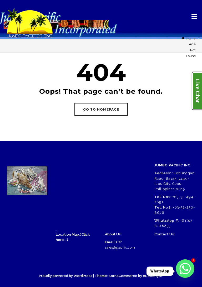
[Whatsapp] (185, 271)
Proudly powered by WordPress (65, 276)
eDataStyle (152, 276)
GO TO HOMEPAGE (101, 109)
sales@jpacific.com (120, 247)
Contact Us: (164, 234)
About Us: (113, 234)
